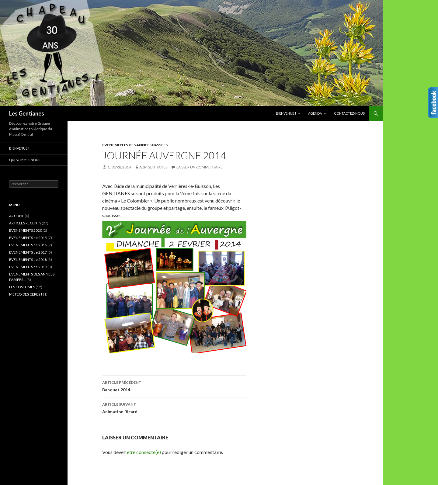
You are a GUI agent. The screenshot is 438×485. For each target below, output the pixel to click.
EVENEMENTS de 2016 (28, 245)
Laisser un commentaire (199, 167)
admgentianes (153, 167)
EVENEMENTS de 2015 (28, 237)
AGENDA (315, 113)
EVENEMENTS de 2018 (28, 259)
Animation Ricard (174, 407)
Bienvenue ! (286, 113)
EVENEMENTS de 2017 (28, 252)
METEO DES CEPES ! (25, 294)
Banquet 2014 (174, 385)
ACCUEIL (16, 215)
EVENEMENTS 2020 (25, 230)
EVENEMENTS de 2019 (28, 267)
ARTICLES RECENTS (25, 223)
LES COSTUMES (22, 287)
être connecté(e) (144, 452)
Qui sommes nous (24, 160)
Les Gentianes (26, 113)
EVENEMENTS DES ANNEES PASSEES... (136, 145)
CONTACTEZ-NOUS (349, 113)
